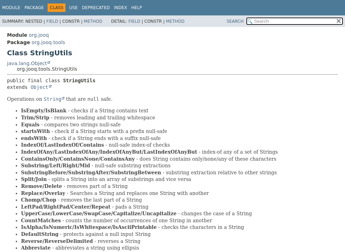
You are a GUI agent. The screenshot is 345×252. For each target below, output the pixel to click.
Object (39, 87)
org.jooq (39, 35)
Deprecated (96, 7)
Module (11, 7)
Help (136, 7)
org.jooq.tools (48, 42)
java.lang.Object (27, 63)
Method (93, 21)
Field (52, 21)
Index (120, 7)
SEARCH (235, 21)
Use (73, 7)
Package (34, 7)
